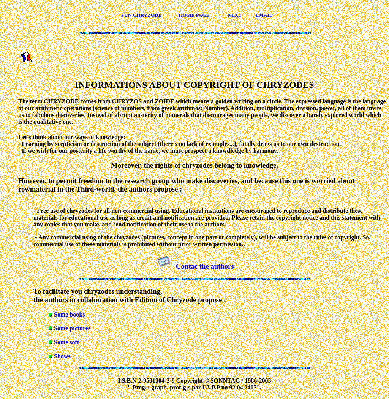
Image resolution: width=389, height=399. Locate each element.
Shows (62, 356)
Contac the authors (204, 266)
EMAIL (264, 15)
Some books (69, 314)
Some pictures (72, 328)
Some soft (66, 342)
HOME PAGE (194, 15)
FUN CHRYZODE (142, 15)
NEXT (235, 15)
